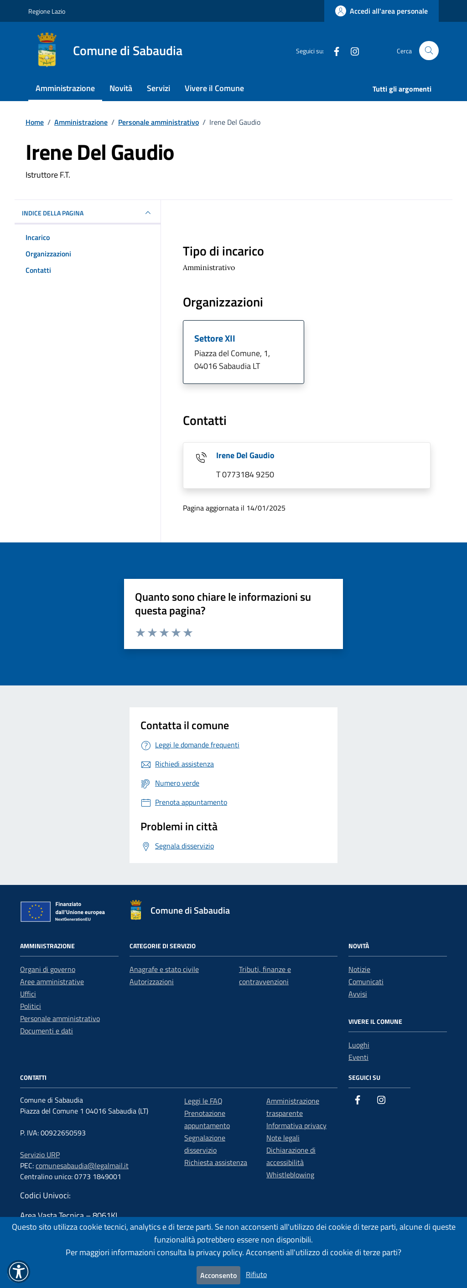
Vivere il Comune (214, 88)
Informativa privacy (296, 1125)
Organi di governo (47, 969)
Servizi (158, 88)
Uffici (28, 993)
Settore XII (214, 338)
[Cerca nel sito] (429, 51)
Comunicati (366, 981)
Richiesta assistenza (215, 1162)
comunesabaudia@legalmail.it (82, 1165)
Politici (30, 1006)
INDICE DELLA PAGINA (87, 212)
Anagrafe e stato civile (164, 969)
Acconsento (218, 1275)
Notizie (359, 969)
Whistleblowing (290, 1174)
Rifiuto (256, 1274)
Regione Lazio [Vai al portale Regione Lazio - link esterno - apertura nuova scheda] (46, 11)
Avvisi (357, 993)
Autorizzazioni (152, 981)
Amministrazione (65, 88)
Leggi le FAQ (203, 1100)
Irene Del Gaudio (245, 455)
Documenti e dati (46, 1030)
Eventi (358, 1057)
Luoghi (358, 1044)
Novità (120, 88)
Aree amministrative (52, 981)
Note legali (283, 1137)
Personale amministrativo (60, 1018)
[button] (19, 1271)
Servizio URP (40, 1154)
